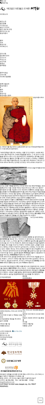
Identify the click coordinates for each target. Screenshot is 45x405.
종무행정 (3, 65)
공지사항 (3, 53)
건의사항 (3, 74)
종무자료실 (4, 73)
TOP (40, 400)
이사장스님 (4, 25)
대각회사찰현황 (5, 76)
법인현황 (3, 23)
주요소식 (3, 59)
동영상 (2, 63)
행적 (1, 40)
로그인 (4, 1)
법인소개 (3, 21)
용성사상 (3, 44)
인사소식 (3, 57)
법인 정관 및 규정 (6, 29)
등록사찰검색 (4, 84)
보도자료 (3, 61)
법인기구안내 (4, 27)
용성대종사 (4, 33)
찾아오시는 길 (5, 31)
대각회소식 (4, 46)
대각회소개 (4, 14)
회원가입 (5, 3)
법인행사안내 (4, 55)
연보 (1, 42)
